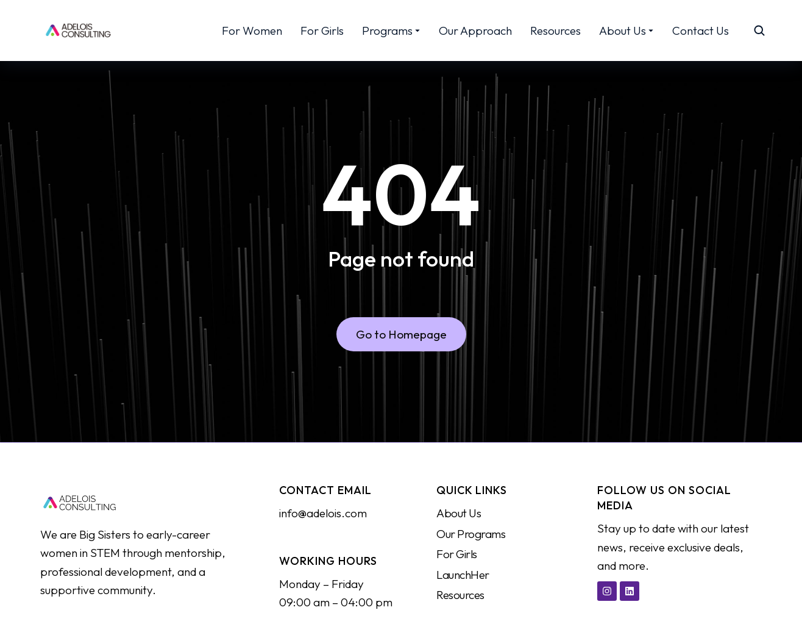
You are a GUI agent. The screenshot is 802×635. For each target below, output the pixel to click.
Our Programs (471, 533)
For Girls (456, 554)
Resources (460, 594)
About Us (458, 513)
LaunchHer (462, 574)
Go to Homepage (401, 335)
